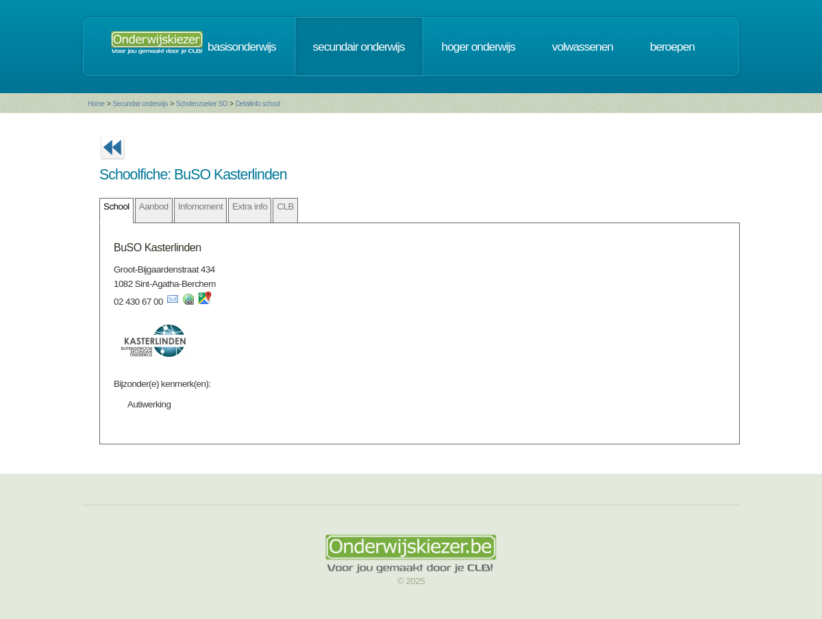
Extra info (249, 206)
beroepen (672, 46)
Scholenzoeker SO (201, 104)
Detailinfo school (258, 104)
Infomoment (200, 206)
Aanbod (154, 206)
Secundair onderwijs (140, 104)
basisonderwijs (242, 46)
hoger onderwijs (478, 46)
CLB (285, 206)
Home (96, 104)
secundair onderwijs (359, 46)
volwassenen (582, 46)
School (116, 206)
